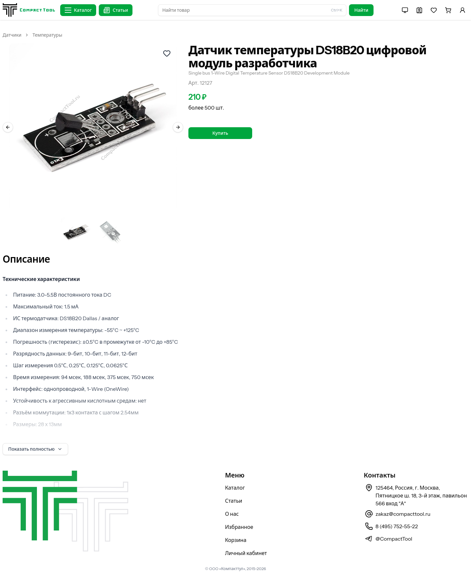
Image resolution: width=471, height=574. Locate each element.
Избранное (239, 527)
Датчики (12, 35)
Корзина (235, 540)
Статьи (233, 500)
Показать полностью (35, 449)
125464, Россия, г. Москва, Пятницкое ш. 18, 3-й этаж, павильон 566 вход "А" (421, 495)
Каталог (235, 487)
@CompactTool (393, 538)
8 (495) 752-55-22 (396, 526)
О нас (232, 514)
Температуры (47, 35)
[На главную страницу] (29, 10)
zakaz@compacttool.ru (402, 514)
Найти (361, 10)
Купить (220, 133)
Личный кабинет (246, 553)
